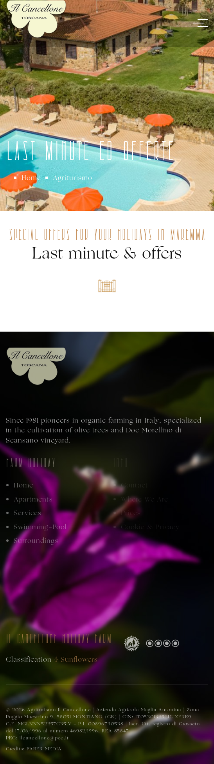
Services (27, 513)
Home (31, 178)
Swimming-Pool (40, 527)
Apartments (33, 499)
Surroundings (36, 541)
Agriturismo (72, 178)
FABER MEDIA (44, 748)
